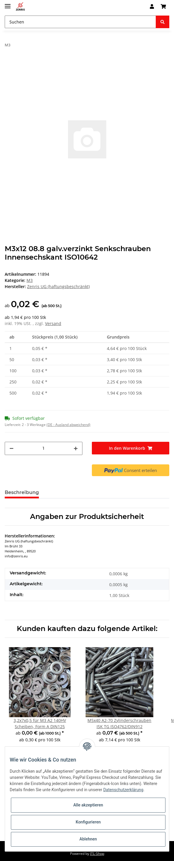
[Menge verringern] (11, 448)
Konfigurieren (88, 822)
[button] (152, 6)
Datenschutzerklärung (123, 789)
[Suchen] (80, 22)
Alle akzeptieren (88, 805)
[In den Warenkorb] (131, 448)
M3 (29, 280)
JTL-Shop (97, 853)
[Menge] (43, 448)
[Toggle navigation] (8, 3)
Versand (53, 323)
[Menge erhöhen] (75, 448)
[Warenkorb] (163, 6)
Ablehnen (88, 839)
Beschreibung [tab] (22, 492)
